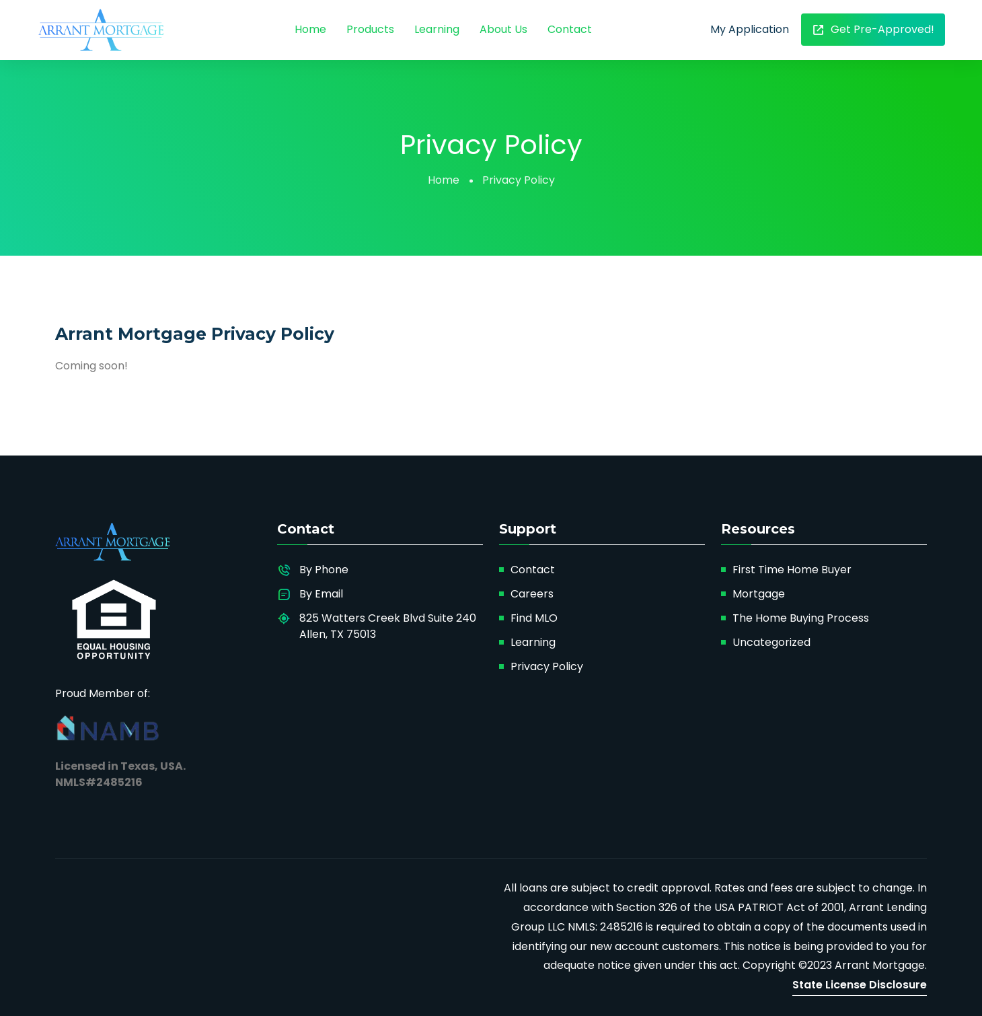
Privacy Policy (547, 666)
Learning (436, 29)
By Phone (323, 569)
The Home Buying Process (800, 618)
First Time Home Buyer (792, 569)
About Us (503, 29)
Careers (532, 594)
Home (310, 29)
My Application (749, 29)
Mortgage (758, 594)
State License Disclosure (859, 984)
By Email (321, 594)
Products (370, 29)
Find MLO (534, 618)
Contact (569, 29)
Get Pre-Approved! (873, 29)
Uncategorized (771, 642)
